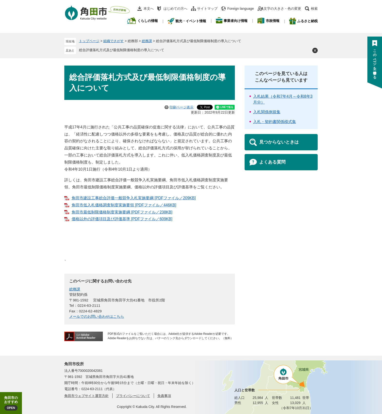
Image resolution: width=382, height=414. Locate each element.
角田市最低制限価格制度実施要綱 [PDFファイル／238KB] (122, 212)
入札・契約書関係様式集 (274, 122)
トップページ (89, 41)
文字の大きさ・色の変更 (282, 8)
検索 (314, 8)
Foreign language (240, 8)
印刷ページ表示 (181, 107)
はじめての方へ (175, 8)
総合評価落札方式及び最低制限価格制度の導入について (121, 50)
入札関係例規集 (266, 112)
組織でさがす (113, 41)
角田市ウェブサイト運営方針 (86, 396)
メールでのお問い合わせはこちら (96, 316)
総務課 (147, 41)
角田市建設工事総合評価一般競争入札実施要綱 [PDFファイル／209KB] (134, 198)
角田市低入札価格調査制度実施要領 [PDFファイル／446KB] (124, 205)
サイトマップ (207, 8)
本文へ (148, 8)
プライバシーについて (133, 396)
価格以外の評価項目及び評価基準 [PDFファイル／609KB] (122, 219)
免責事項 (164, 396)
